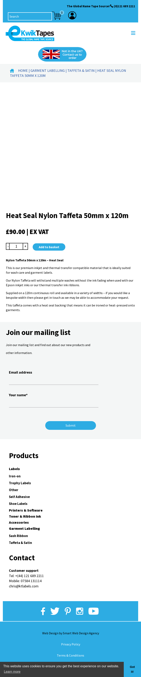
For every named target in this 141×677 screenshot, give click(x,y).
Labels (14, 468)
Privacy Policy (70, 644)
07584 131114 (31, 580)
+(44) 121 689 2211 (29, 575)
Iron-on (15, 476)
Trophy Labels (20, 483)
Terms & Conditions (70, 655)
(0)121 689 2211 (124, 6)
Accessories (19, 522)
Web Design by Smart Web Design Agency (70, 633)
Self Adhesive (19, 497)
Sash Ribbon (18, 536)
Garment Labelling (47, 70)
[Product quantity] (16, 246)
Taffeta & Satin (81, 70)
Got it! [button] (132, 669)
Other (13, 490)
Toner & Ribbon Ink (25, 516)
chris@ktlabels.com (24, 586)
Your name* (53, 400)
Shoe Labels (18, 503)
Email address (53, 377)
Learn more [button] (12, 671)
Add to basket (49, 247)
